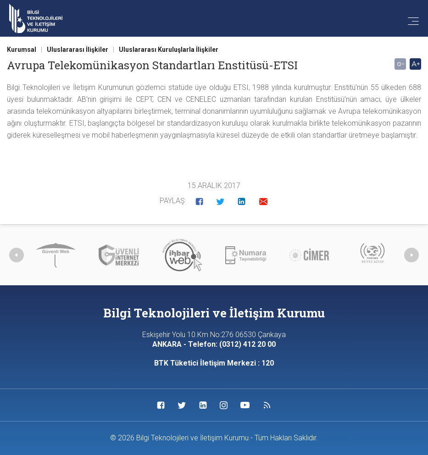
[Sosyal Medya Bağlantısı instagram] (224, 405)
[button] (199, 201)
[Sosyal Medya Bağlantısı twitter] (182, 405)
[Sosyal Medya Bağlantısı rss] (267, 405)
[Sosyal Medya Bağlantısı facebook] (161, 405)
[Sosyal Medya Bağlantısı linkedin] (203, 405)
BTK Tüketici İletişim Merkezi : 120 (214, 363)
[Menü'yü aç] (409, 22)
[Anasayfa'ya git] (35, 18)
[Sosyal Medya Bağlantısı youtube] (245, 405)
